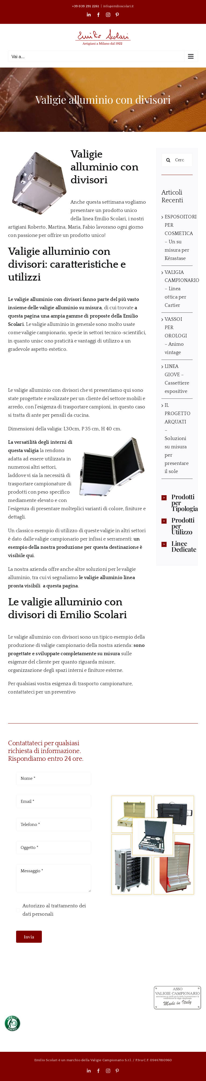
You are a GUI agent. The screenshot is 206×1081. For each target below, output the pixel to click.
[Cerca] (168, 160)
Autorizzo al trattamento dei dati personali (54, 910)
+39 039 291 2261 (85, 6)
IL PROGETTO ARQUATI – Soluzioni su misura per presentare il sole (177, 439)
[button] (177, 502)
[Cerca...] (177, 160)
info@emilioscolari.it (118, 6)
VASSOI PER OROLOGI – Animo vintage (176, 336)
